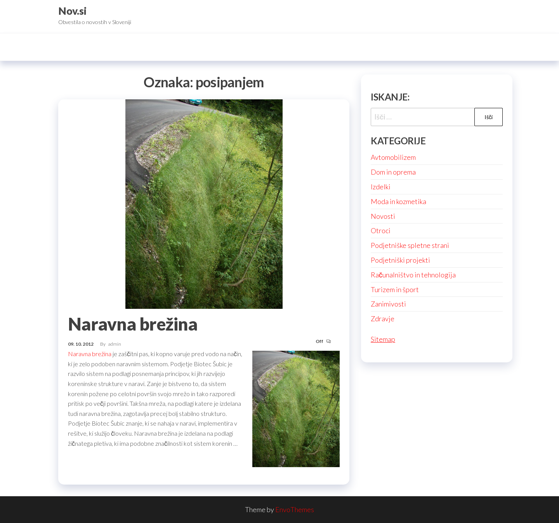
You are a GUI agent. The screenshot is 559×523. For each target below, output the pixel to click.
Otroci (381, 230)
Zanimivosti (388, 304)
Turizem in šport (395, 289)
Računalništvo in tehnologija (413, 274)
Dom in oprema (393, 172)
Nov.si (72, 11)
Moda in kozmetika (398, 201)
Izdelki (381, 186)
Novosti (383, 216)
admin (114, 344)
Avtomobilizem (393, 157)
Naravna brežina (132, 323)
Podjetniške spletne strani (410, 245)
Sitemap (383, 339)
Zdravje (382, 318)
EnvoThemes (294, 509)
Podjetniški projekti (400, 260)
